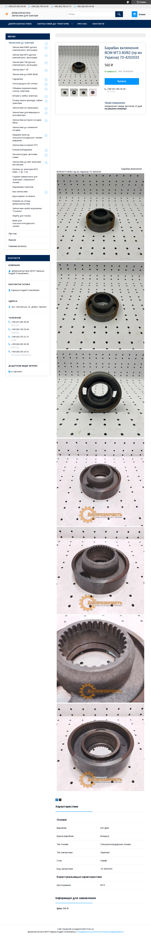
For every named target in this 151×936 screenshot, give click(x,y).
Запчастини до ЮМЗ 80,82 (25, 74)
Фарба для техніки (21, 216)
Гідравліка (17, 79)
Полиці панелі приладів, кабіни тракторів (27, 101)
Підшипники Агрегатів (22, 187)
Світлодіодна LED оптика (24, 83)
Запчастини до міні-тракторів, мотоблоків (26, 163)
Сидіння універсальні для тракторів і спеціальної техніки (24, 179)
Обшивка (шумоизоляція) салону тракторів (24, 89)
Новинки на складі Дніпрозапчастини (21, 202)
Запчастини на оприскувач (25, 108)
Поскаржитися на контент (88, 932)
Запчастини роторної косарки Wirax (26, 121)
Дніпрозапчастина (20, 24)
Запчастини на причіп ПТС (25, 145)
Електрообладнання (22, 150)
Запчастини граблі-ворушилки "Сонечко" (27, 209)
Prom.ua (90, 929)
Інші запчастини (20, 191)
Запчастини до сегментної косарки (25, 128)
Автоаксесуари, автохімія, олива (25, 155)
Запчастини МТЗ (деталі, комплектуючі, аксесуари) (24, 56)
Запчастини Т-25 (20, 69)
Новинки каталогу (18, 246)
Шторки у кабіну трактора (24, 96)
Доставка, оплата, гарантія (24, 32)
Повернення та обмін (60, 32)
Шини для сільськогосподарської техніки (23, 223)
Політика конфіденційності (112, 932)
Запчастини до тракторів (53, 24)
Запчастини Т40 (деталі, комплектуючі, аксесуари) (24, 63)
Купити (122, 81)
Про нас (82, 24)
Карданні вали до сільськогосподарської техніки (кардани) (27, 137)
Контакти (98, 24)
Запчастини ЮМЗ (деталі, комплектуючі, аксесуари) (24, 48)
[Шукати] (119, 14)
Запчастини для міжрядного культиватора (26, 113)
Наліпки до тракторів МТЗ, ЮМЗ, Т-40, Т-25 (25, 170)
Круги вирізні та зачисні (23, 196)
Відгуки (12, 240)
